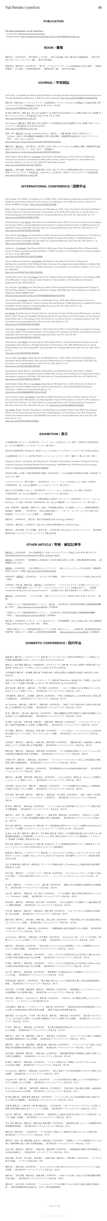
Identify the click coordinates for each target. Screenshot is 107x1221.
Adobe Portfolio (58, 1216)
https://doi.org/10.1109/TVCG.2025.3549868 (23, 256)
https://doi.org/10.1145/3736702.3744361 (22, 243)
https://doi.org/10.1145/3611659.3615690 (22, 353)
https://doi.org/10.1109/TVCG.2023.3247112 (23, 165)
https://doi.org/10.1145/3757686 (43, 204)
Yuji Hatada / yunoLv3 (22, 7)
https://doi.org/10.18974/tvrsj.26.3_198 (21, 175)
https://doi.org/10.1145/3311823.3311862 (21, 421)
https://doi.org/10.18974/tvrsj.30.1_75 (20, 118)
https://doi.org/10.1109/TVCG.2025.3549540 (24, 272)
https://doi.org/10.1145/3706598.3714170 (22, 217)
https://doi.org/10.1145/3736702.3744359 (22, 230)
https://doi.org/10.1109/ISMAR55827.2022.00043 (26, 392)
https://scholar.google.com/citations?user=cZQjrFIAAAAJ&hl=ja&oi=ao (50, 36)
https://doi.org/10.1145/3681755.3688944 (31, 468)
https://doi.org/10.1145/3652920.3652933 (22, 337)
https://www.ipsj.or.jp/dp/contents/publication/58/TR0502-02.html (33, 141)
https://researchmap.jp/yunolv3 (31, 33)
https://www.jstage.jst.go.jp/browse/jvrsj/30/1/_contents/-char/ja (32, 555)
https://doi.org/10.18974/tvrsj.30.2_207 (21, 108)
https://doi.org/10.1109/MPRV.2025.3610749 (78, 98)
